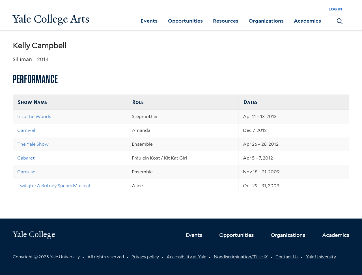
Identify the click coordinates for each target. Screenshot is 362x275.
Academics (307, 21)
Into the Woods (34, 116)
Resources (225, 21)
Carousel (26, 171)
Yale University (321, 256)
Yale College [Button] (34, 234)
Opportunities (185, 21)
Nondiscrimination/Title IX (241, 256)
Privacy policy (145, 256)
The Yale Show (33, 144)
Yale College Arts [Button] (51, 19)
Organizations (266, 21)
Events (149, 21)
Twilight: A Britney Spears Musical (53, 185)
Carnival (26, 130)
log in (335, 9)
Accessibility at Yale (186, 256)
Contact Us (286, 256)
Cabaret (26, 158)
